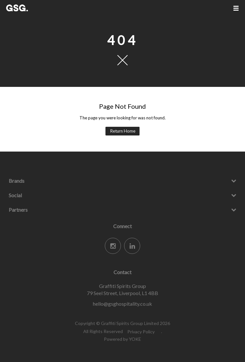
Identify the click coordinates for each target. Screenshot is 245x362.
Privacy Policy (141, 331)
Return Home (122, 131)
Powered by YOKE (122, 339)
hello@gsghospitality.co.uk (122, 304)
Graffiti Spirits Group (30, 8)
